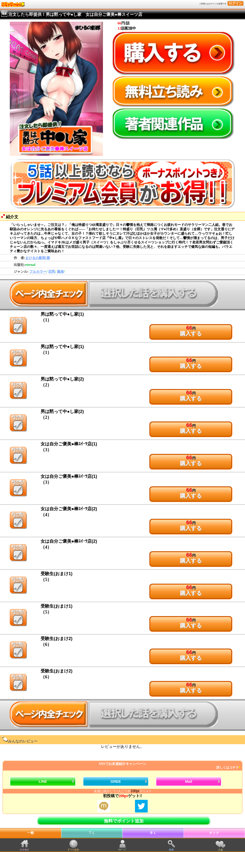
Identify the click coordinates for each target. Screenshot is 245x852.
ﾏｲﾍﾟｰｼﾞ (122, 849)
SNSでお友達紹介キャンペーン (122, 765)
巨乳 (51, 271)
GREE (116, 781)
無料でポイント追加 (124, 821)
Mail (188, 781)
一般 (30, 833)
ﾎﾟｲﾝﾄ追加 (73, 849)
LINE (43, 781)
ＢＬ (153, 833)
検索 (171, 849)
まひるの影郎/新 (37, 258)
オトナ (214, 833)
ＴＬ (91, 833)
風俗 (60, 271)
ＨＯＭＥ (24, 849)
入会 (220, 849)
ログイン (235, 3)
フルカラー (37, 271)
